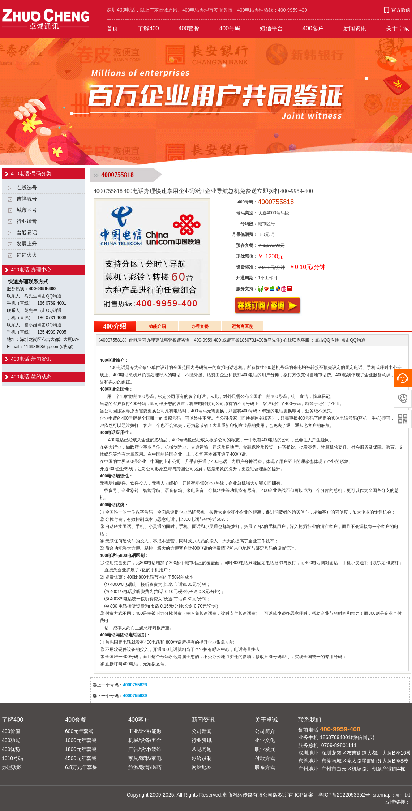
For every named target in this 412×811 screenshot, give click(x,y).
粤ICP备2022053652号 (344, 795)
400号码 (229, 28)
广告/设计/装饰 (145, 749)
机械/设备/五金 (145, 740)
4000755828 (135, 684)
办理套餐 (200, 326)
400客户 (313, 28)
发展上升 (27, 243)
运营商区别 (242, 326)
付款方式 (265, 758)
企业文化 (265, 740)
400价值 (11, 731)
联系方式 (265, 767)
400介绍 (114, 326)
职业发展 (265, 749)
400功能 (11, 740)
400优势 (11, 749)
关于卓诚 (397, 28)
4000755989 (135, 695)
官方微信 (400, 10)
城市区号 (27, 210)
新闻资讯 (354, 28)
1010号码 (12, 758)
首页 (112, 28)
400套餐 (189, 28)
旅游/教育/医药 (145, 767)
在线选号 (27, 187)
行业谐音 (27, 221)
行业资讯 (202, 740)
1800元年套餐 (80, 749)
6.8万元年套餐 (81, 767)
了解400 (148, 28)
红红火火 (27, 255)
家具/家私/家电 (145, 758)
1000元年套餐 (80, 740)
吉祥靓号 (27, 199)
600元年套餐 (79, 731)
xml (400, 795)
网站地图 (202, 767)
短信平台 (271, 28)
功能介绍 (157, 326)
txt (407, 795)
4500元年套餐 (80, 758)
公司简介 (265, 731)
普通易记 (27, 232)
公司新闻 (202, 731)
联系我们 (309, 719)
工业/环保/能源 (145, 731)
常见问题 (202, 749)
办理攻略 (12, 767)
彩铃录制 (202, 758)
